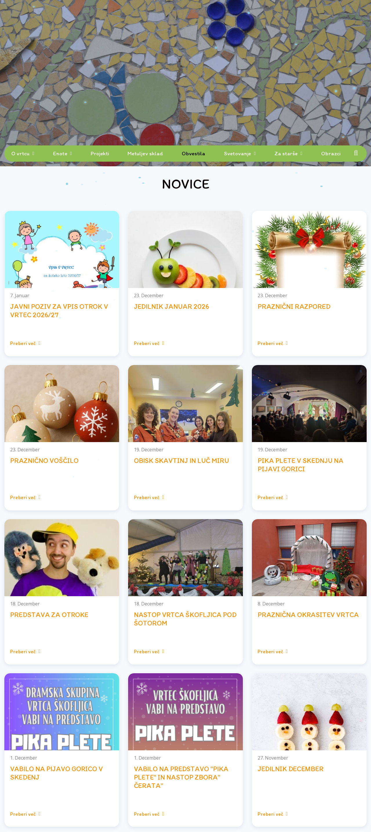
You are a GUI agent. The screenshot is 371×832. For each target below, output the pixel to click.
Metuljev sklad (145, 153)
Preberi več (25, 343)
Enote (60, 153)
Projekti (100, 153)
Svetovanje (237, 153)
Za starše (286, 153)
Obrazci (331, 153)
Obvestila (193, 153)
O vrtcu (20, 153)
